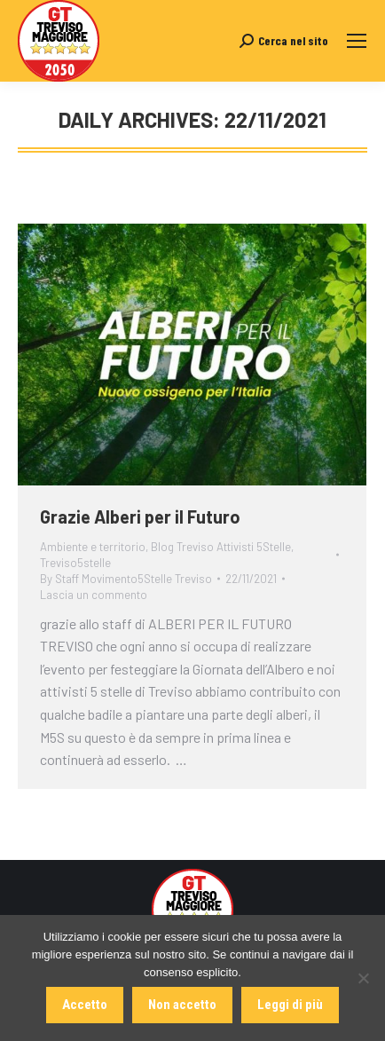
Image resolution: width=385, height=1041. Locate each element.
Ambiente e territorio (92, 547)
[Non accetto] (363, 978)
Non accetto (182, 1005)
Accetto (84, 1005)
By (126, 579)
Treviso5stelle (75, 563)
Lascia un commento (93, 595)
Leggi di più (290, 1005)
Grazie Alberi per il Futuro (140, 516)
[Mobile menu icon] (356, 40)
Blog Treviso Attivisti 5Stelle (221, 547)
